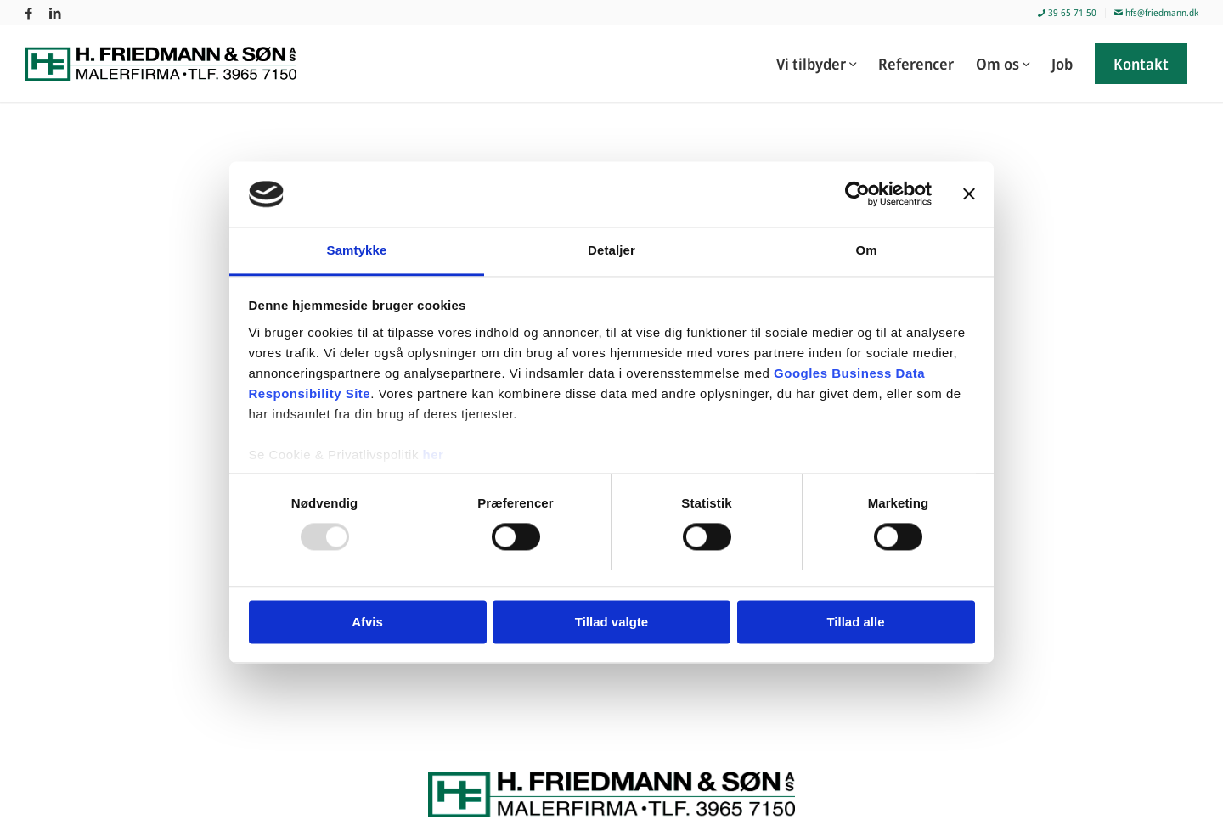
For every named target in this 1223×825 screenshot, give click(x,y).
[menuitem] (1067, 13)
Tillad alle (855, 622)
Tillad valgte (611, 622)
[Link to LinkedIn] (55, 12)
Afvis (367, 622)
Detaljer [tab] (611, 250)
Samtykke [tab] (357, 250)
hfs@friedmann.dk (1156, 12)
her (433, 454)
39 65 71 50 (1067, 12)
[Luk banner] (969, 194)
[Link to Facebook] (29, 12)
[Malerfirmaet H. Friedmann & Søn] (171, 63)
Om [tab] (865, 250)
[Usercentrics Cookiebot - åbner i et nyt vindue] (857, 194)
